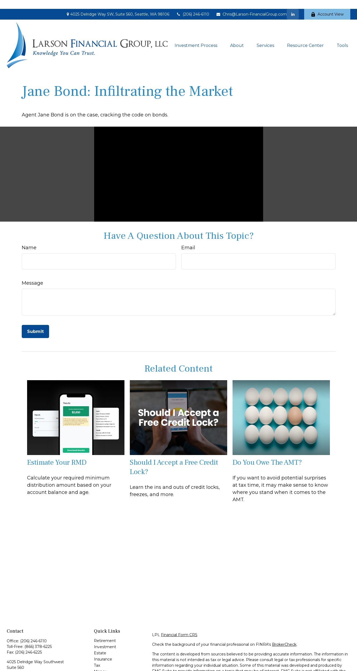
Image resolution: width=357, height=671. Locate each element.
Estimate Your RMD (57, 453)
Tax (97, 656)
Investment (105, 638)
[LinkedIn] (293, 5)
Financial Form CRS (179, 626)
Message (32, 274)
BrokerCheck (284, 635)
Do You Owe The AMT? (267, 453)
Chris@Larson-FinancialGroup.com (251, 5)
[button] (196, 36)
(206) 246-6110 (192, 5)
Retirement (105, 631)
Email (188, 239)
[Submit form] (35, 322)
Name (29, 239)
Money (100, 662)
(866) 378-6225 (38, 637)
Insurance (103, 650)
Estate (100, 644)
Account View (327, 5)
